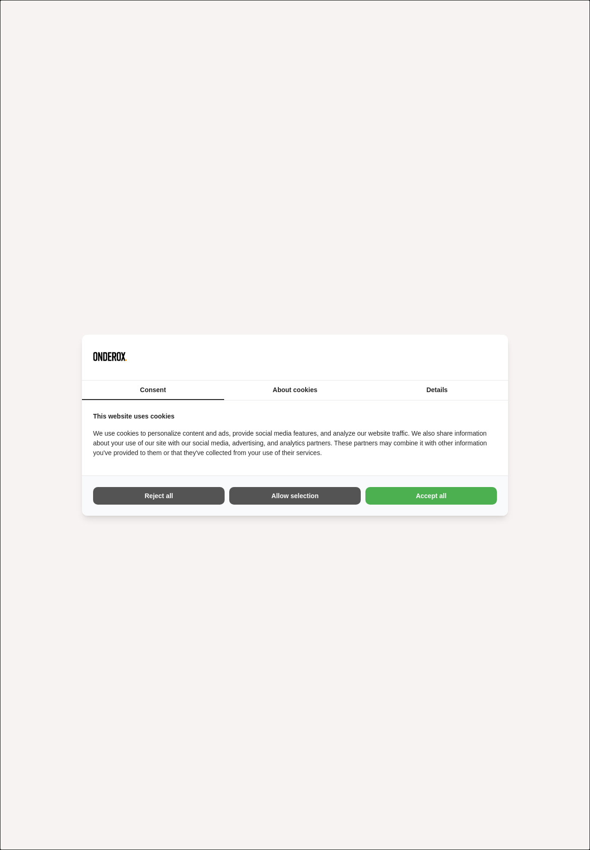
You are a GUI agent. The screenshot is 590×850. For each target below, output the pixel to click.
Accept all (431, 496)
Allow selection (295, 496)
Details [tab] (437, 390)
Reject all (158, 496)
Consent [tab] (153, 390)
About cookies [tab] (295, 390)
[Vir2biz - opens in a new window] (485, 357)
